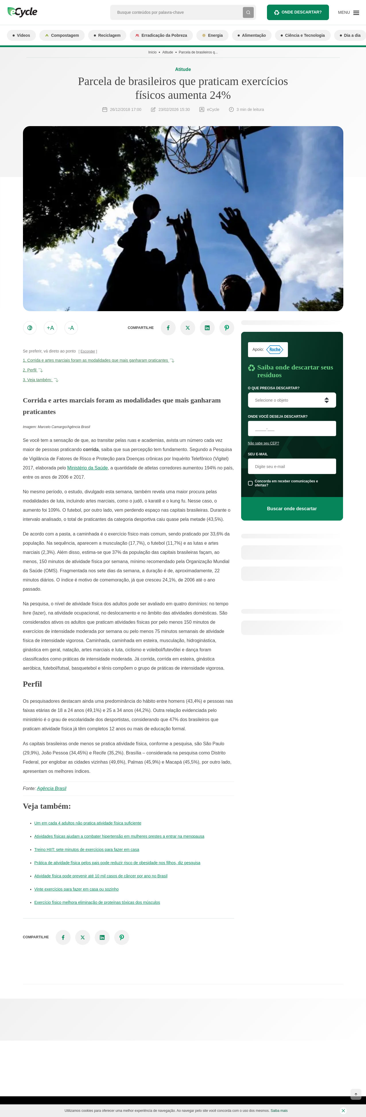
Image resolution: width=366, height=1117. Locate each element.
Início (152, 52)
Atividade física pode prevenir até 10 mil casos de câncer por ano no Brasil (101, 876)
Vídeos (21, 35)
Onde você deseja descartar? (278, 417)
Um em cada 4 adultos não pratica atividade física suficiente (88, 823)
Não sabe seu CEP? (263, 443)
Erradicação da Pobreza (161, 35)
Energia (212, 35)
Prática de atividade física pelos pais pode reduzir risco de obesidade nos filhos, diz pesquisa (117, 862)
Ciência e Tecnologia (303, 35)
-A (71, 328)
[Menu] (348, 12)
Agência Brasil (51, 788)
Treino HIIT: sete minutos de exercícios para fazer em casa (86, 849)
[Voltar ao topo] (355, 1094)
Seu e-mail (258, 454)
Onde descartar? (298, 12)
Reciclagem (107, 35)
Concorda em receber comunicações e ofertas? (286, 483)
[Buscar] (248, 12)
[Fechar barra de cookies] (343, 1110)
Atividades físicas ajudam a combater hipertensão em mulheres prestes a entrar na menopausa (119, 836)
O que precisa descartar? (274, 388)
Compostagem (62, 35)
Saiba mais (279, 1111)
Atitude (167, 52)
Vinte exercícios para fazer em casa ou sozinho (76, 889)
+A (50, 328)
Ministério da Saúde (87, 467)
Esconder (88, 351)
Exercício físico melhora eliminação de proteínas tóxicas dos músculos (97, 902)
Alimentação (252, 35)
